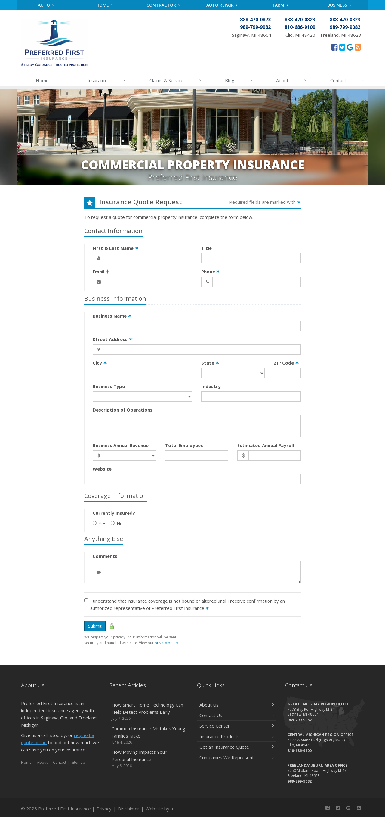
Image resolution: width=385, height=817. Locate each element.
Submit (95, 626)
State (210, 363)
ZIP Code (286, 363)
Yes (99, 523)
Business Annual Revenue (121, 445)
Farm (280, 5)
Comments (105, 556)
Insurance (107, 80)
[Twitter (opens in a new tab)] (342, 47)
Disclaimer (128, 809)
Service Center (236, 726)
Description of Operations (122, 410)
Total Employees (184, 445)
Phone (210, 272)
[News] (358, 47)
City (100, 363)
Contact (347, 80)
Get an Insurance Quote (236, 747)
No (117, 523)
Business (339, 5)
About (291, 80)
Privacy (104, 809)
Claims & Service (175, 80)
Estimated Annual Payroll (265, 445)
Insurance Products (236, 736)
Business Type (109, 386)
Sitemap (78, 762)
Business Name (112, 316)
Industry (211, 386)
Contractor (163, 5)
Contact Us (236, 715)
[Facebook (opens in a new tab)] (334, 47)
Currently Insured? (114, 513)
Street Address (113, 339)
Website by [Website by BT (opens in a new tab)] (160, 809)
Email (101, 272)
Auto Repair (222, 5)
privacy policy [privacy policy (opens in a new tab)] (166, 642)
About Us (236, 705)
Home (104, 5)
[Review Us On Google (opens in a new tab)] (350, 47)
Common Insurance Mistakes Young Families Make (149, 735)
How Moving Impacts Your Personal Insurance (149, 759)
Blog (239, 80)
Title (206, 248)
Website (102, 469)
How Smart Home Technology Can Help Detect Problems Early (149, 711)
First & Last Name (116, 248)
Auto (46, 5)
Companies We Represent (236, 757)
